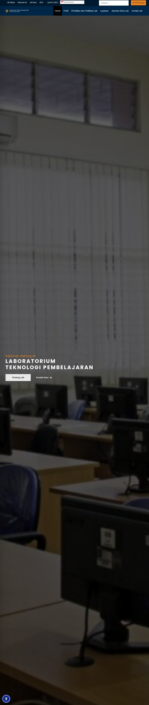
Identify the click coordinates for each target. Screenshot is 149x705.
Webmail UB (22, 2)
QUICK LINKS (52, 2)
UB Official (11, 2)
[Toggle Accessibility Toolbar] (6, 699)
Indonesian (67, 2)
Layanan (104, 10)
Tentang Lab (18, 377)
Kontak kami (44, 377)
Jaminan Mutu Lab (120, 10)
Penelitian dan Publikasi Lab (84, 10)
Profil (66, 10)
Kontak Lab (137, 10)
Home (57, 10)
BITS (41, 2)
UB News (33, 2)
